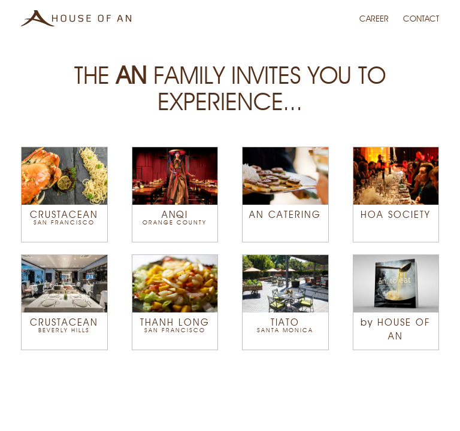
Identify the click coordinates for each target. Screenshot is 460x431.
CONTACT (421, 19)
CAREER (375, 19)
